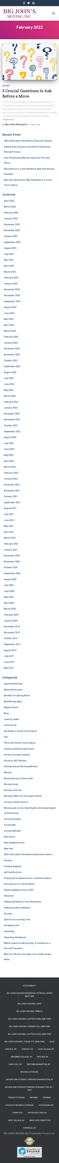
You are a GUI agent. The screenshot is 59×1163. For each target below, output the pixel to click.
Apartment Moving (13, 683)
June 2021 (9, 520)
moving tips (10, 825)
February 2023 (11, 402)
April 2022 (9, 461)
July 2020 (9, 585)
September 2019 (12, 644)
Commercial (10, 725)
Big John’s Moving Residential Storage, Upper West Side (29, 994)
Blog (6, 713)
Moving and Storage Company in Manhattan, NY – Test (29, 1088)
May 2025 (8, 260)
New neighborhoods (14, 842)
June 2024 (9, 313)
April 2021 (9, 532)
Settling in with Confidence (17, 907)
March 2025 (10, 272)
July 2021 (9, 514)
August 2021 (10, 508)
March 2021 (10, 538)
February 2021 (11, 544)
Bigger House (11, 707)
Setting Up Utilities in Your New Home (22, 902)
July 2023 (9, 378)
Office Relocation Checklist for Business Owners (28, 141)
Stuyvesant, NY (46, 1105)
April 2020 (9, 603)
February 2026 (11, 212)
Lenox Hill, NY (15, 1064)
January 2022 (11, 478)
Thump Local (48, 1133)
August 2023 (10, 372)
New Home (9, 837)
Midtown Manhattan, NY (38, 1064)
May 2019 (8, 668)
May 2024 (8, 319)
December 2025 (12, 224)
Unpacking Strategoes (15, 937)
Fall (6, 737)
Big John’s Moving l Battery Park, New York (29, 1019)
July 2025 (9, 254)
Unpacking (9, 931)
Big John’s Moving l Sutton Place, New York (29, 1034)
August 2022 (10, 437)
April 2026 (9, 201)
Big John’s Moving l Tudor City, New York (24, 1042)
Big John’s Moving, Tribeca (29, 1011)
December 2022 (12, 413)
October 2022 (10, 425)
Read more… (9, 119)
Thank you (17, 1113)
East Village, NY (46, 1049)
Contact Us (27, 1049)
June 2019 (9, 662)
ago (34, 124)
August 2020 (10, 579)
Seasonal (8, 896)
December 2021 (12, 484)
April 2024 (9, 325)
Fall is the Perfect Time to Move (19, 743)
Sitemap (47, 1097)
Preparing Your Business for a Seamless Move (27, 878)
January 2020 (11, 621)
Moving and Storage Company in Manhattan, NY (29, 1079)
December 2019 (12, 626)
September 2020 (12, 573)
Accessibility (29, 986)
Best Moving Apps (13, 701)
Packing (8, 860)
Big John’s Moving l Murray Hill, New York (29, 1026)
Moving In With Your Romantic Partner (23, 796)
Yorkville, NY (29, 1128)
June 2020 (9, 591)
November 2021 (12, 490)
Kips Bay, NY (42, 1057)
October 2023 (10, 360)
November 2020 (12, 561)
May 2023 (8, 390)
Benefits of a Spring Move (17, 695)
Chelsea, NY (11, 1049)
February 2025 (11, 277)
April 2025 (9, 266)
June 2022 (9, 449)
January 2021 (11, 550)
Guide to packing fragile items (19, 749)
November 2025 (12, 230)
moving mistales (12, 819)
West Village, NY (16, 1120)
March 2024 (10, 331)
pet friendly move (12, 872)
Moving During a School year (18, 778)
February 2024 (11, 337)
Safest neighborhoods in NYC (19, 890)
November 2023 (12, 354)
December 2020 (12, 555)
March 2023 (10, 396)
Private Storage (16, 1097)
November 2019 (12, 632)
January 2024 (11, 343)
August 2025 (10, 248)
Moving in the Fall (12, 790)
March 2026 (10, 206)
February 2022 (11, 473)
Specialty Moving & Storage (20, 1105)
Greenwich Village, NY (21, 1057)
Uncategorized (11, 925)
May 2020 (8, 597)
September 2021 (12, 502)
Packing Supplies (12, 866)
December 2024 (12, 289)
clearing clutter (11, 719)
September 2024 (12, 301)
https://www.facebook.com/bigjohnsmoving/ (24, 3)
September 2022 (12, 431)
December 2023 (12, 348)
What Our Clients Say (40, 1120)
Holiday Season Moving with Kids (21, 766)
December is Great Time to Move (20, 731)
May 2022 (8, 455)
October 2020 (10, 567)
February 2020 (11, 615)
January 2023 (11, 408)
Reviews (34, 1097)
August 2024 (10, 307)
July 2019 (9, 656)
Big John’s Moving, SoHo (29, 1004)
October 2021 (10, 496)
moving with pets (12, 831)
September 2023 (12, 366)
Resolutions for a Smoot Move (19, 884)
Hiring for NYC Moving (15, 760)
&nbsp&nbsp (28, 3)
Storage (8, 913)
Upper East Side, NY (37, 1113)
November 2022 (12, 419)
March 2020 (10, 609)
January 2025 (11, 283)
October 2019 (10, 638)
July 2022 (9, 443)
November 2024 (12, 295)
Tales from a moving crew (17, 919)
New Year (8, 848)
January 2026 (11, 218)
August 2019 (10, 650)
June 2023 (9, 384)
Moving (5, 86)
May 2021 (8, 526)
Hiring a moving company (17, 754)
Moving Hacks (11, 784)
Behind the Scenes (13, 689)
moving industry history (16, 802)
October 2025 (10, 236)
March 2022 (10, 467)
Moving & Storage (29, 1072)
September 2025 (12, 242)
